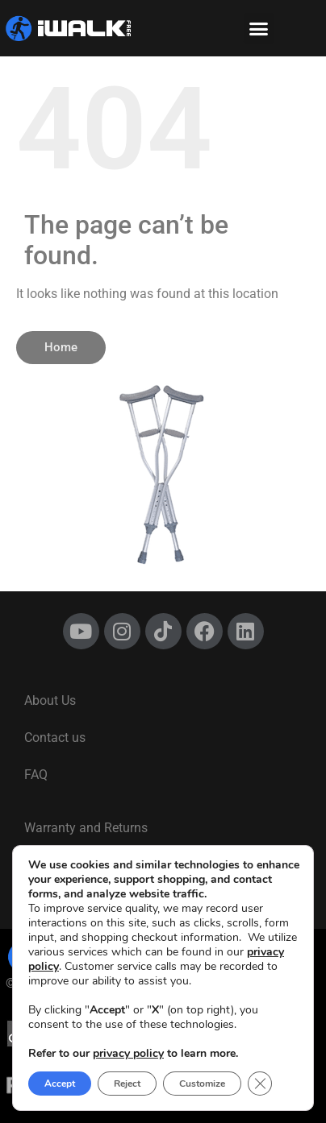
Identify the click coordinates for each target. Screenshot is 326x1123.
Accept (59, 1083)
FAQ (36, 774)
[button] (259, 28)
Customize (202, 1083)
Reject (127, 1083)
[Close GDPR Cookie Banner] (260, 1083)
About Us (50, 700)
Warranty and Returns (86, 827)
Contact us (55, 737)
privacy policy (128, 1053)
